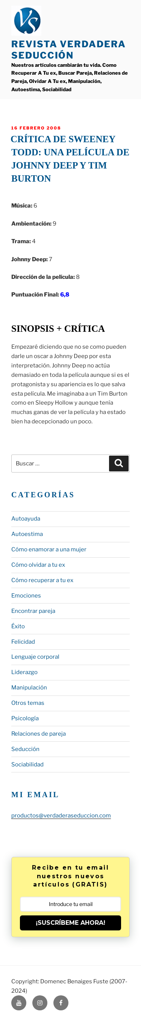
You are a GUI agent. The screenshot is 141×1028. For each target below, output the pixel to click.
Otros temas (27, 703)
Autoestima (27, 534)
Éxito (18, 626)
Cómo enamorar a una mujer (48, 549)
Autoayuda (25, 518)
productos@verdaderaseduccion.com (61, 815)
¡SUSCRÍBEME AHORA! (70, 922)
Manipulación (29, 687)
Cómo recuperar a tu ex (42, 580)
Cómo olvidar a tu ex (38, 564)
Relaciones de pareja (38, 733)
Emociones (26, 595)
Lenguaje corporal (35, 656)
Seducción (25, 749)
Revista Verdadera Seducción (68, 50)
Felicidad (23, 641)
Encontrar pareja (33, 611)
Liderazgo (24, 672)
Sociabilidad (27, 764)
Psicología (25, 718)
